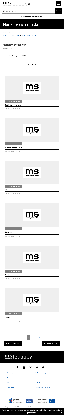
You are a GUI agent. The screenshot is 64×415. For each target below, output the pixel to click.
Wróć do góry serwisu (42, 388)
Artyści (17, 35)
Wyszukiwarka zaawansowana (31, 16)
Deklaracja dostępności (42, 373)
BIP (8, 383)
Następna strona (50, 343)
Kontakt (37, 383)
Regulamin (38, 378)
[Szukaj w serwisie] (28, 11)
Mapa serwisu (11, 378)
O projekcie (10, 388)
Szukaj (58, 11)
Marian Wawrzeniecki (29, 35)
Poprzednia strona (13, 343)
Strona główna (8, 35)
